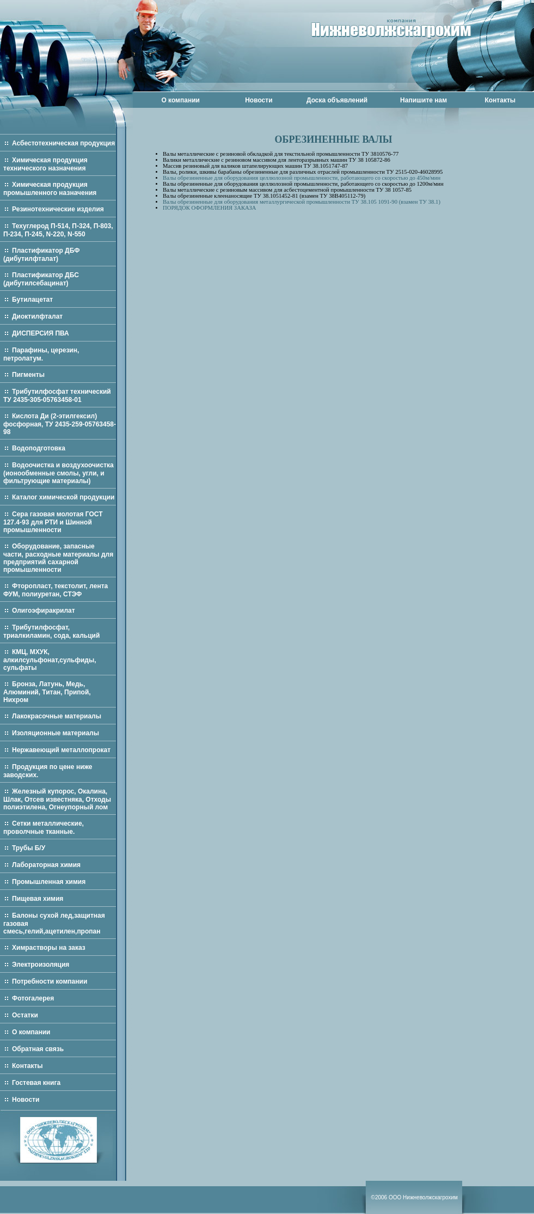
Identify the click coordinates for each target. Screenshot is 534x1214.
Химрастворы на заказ (48, 947)
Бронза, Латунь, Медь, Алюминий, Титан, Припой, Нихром (47, 692)
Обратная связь (38, 1049)
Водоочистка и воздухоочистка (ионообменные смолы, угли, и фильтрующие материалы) (58, 473)
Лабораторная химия (46, 865)
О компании (180, 100)
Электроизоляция (40, 964)
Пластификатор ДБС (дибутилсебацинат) (41, 279)
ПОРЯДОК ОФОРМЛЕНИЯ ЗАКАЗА (209, 208)
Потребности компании (49, 981)
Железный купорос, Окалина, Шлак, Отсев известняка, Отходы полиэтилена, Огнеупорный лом (57, 799)
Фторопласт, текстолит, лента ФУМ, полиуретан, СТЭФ (55, 590)
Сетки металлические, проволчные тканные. (43, 827)
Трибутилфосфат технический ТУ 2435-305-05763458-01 (57, 396)
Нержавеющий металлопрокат (61, 750)
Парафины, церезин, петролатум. (41, 354)
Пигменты (28, 375)
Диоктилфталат (37, 316)
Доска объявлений (336, 100)
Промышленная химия (48, 882)
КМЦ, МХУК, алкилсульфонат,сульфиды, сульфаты (49, 660)
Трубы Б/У (28, 848)
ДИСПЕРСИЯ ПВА (40, 333)
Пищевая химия (37, 898)
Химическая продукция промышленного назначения (49, 189)
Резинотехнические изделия (58, 209)
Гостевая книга (36, 1083)
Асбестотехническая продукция (63, 143)
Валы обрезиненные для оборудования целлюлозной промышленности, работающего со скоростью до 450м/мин (301, 178)
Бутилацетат (32, 299)
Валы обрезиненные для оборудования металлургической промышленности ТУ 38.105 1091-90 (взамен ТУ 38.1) (301, 202)
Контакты (499, 100)
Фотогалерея (33, 998)
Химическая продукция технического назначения (45, 164)
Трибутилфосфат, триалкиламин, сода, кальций (51, 631)
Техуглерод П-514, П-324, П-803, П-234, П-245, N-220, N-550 (58, 230)
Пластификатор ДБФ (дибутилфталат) (41, 255)
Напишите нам (423, 100)
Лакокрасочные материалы (56, 716)
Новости (258, 100)
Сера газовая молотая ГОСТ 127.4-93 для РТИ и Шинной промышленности (53, 522)
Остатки (25, 1015)
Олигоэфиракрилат (43, 610)
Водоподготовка (38, 448)
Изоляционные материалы (55, 733)
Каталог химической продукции (63, 497)
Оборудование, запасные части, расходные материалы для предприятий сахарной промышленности (58, 558)
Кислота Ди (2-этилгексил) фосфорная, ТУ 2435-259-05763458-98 (59, 424)
